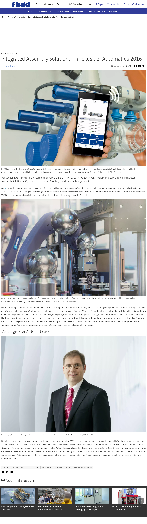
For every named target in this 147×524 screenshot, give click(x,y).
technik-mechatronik (83, 467)
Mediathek (113, 11)
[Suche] (90, 4)
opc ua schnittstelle (22, 467)
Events (60, 4)
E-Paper (99, 4)
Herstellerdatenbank (96, 11)
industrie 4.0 (47, 467)
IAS (6, 188)
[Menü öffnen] (5, 4)
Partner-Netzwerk (43, 4)
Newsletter (115, 4)
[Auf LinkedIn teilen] (143, 66)
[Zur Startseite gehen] (21, 4)
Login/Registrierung (136, 4)
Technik (30, 11)
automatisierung (62, 467)
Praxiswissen (78, 11)
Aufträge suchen (75, 4)
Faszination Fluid (62, 11)
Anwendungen (45, 11)
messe (36, 467)
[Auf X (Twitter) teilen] (140, 66)
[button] (141, 501)
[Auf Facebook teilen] (136, 66)
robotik (6, 467)
